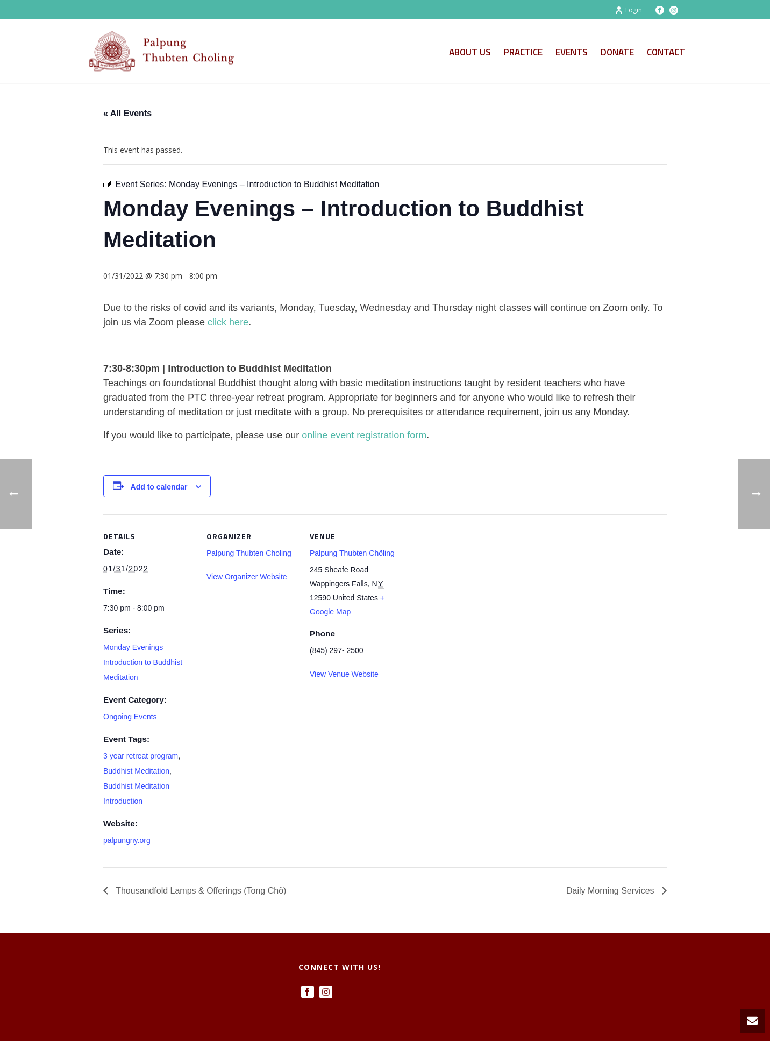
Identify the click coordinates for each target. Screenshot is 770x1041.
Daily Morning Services (611, 890)
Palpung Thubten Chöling (352, 553)
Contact (666, 52)
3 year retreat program (140, 756)
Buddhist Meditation (136, 771)
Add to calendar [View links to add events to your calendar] (159, 487)
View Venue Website (344, 674)
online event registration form (364, 435)
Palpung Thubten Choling (248, 553)
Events (571, 52)
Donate (617, 52)
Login (628, 10)
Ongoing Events (130, 716)
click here (228, 322)
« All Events (127, 113)
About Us (470, 52)
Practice (523, 52)
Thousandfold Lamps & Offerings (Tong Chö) (199, 890)
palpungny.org (127, 840)
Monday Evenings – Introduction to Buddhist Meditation (142, 662)
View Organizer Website (246, 576)
